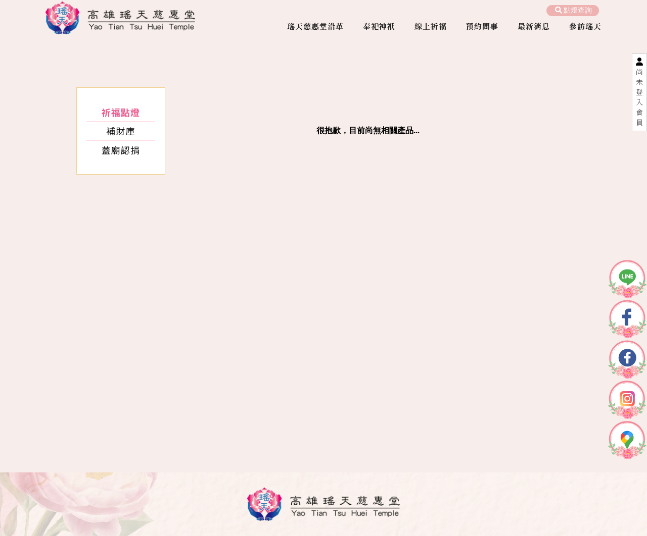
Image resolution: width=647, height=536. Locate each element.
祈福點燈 (121, 112)
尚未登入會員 (639, 97)
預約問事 (482, 26)
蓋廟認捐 (121, 149)
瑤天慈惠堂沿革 (315, 26)
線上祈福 (430, 26)
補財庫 (120, 130)
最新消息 (534, 26)
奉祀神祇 (379, 26)
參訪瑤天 (585, 26)
